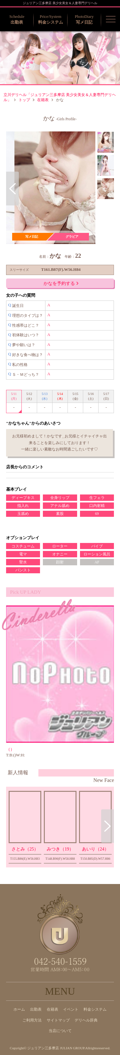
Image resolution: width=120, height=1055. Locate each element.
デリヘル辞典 (86, 1020)
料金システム (95, 1009)
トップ (24, 100)
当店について (60, 1031)
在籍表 (43, 100)
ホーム (19, 1009)
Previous (12, 188)
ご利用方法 (32, 1020)
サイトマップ (58, 1020)
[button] (111, 19)
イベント (70, 1009)
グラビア (72, 236)
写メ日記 (31, 236)
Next (89, 188)
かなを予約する (61, 283)
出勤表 (36, 1009)
